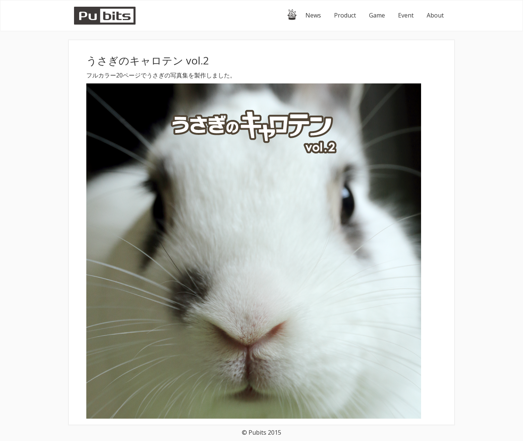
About (435, 15)
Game (377, 15)
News (313, 15)
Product (345, 15)
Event (406, 15)
